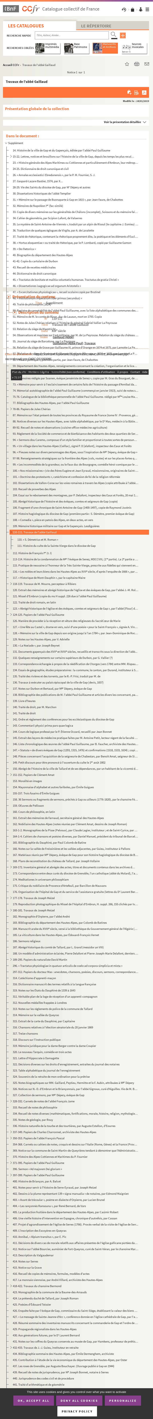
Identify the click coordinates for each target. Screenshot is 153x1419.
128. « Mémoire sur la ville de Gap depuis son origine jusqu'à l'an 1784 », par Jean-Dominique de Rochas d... (75, 633)
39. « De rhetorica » (24, 249)
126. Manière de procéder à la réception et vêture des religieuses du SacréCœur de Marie (66, 621)
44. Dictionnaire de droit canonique (34, 273)
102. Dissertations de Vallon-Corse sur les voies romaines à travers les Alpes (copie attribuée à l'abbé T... (75, 483)
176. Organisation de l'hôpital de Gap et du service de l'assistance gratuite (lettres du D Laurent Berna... (75, 892)
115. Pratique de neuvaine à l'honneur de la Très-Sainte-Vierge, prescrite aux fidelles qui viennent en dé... (75, 565)
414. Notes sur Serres (25, 1261)
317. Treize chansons (25, 1033)
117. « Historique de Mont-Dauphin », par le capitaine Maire (49, 578)
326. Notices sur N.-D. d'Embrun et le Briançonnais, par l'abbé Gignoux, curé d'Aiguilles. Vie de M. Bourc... (75, 1089)
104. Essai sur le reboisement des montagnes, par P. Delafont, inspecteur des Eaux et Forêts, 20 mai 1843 (75, 495)
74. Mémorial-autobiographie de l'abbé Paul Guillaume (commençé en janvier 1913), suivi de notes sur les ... (75, 390)
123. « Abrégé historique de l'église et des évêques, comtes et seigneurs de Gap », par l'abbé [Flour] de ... (75, 608)
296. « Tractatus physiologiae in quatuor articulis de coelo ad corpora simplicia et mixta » (67, 966)
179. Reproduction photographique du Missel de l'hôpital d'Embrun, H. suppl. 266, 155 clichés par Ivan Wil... (75, 904)
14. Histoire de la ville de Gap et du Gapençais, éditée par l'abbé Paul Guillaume (61, 150)
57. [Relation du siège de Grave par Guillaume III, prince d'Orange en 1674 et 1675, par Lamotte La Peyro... (75, 353)
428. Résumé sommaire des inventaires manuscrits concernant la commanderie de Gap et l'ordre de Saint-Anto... (75, 1323)
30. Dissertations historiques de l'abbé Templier (42, 193)
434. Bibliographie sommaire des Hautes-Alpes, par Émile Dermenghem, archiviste (63, 1354)
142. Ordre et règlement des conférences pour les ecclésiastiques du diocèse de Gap (63, 719)
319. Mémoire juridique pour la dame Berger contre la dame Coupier (54, 1046)
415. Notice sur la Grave (27, 1267)
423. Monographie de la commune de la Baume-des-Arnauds (50, 1292)
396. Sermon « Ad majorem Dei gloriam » (37, 1169)
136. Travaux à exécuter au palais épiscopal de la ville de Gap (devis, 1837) (58, 682)
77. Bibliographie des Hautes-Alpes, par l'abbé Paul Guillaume (51, 403)
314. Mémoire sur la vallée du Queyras (36, 1015)
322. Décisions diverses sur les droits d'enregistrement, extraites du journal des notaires (66, 1064)
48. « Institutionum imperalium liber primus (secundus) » (47, 298)
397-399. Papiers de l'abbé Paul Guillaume (38, 1175)
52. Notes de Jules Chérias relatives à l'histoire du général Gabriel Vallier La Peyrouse (65, 323)
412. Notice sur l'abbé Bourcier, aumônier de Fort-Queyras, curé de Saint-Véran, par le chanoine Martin (75, 1249)
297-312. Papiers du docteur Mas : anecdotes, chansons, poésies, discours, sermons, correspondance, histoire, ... (75, 972)
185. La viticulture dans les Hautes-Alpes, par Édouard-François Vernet (56, 935)
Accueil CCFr (11, 65)
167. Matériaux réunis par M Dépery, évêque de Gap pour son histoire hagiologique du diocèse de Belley (75, 855)
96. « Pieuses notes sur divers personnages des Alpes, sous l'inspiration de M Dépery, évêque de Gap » (75, 452)
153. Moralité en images (27, 781)
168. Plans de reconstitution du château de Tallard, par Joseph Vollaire (56, 861)
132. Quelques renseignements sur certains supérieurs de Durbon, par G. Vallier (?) (63, 658)
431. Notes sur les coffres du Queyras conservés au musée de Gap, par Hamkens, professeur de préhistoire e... (75, 1341)
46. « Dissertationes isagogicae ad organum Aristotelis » (47, 286)
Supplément (15, 143)
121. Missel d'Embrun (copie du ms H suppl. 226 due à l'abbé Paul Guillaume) (60, 596)
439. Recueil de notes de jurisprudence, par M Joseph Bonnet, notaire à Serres (61, 1372)
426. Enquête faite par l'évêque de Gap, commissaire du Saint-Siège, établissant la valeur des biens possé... (75, 1311)
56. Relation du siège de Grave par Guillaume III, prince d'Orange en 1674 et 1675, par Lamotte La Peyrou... (75, 347)
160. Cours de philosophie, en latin (34, 812)
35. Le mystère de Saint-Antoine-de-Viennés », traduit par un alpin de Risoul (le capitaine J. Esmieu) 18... (75, 224)
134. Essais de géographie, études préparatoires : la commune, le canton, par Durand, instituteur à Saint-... (75, 670)
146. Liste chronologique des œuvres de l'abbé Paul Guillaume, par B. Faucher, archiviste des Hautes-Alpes (75, 744)
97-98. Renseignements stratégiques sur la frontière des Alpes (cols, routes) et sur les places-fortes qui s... (75, 458)
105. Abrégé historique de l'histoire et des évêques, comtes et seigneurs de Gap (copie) (65, 501)
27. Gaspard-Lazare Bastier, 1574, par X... (38, 181)
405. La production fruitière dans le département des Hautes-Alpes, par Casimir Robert (65, 1212)
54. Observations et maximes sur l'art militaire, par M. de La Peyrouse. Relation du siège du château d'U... (75, 335)
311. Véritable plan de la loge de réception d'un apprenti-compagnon (55, 996)
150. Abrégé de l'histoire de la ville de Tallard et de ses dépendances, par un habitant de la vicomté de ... (75, 768)
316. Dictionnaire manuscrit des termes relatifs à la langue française (54, 984)
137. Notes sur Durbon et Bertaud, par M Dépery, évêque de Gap (52, 688)
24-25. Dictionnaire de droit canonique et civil (41, 169)
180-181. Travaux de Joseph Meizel (34, 910)
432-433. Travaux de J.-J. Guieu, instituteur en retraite (45, 1347)
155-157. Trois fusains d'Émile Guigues (36, 793)
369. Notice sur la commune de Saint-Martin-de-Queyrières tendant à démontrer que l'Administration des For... (75, 1150)
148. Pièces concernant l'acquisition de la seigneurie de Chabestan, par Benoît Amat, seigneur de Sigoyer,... (75, 756)
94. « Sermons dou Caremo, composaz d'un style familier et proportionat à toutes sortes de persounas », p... (75, 440)
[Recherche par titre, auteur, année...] (72, 35)
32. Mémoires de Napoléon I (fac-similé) (38, 206)
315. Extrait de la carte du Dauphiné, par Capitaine (44, 1021)
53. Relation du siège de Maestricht (34, 329)
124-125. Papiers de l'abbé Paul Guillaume (38, 615)
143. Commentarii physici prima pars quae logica (43, 725)
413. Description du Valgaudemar (33, 1255)
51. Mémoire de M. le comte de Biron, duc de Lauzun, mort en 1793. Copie (57, 316)
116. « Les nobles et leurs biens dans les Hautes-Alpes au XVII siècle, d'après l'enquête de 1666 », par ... (75, 571)
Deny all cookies (79, 1401)
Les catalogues (26, 26)
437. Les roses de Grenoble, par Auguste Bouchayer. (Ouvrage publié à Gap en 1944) (63, 1366)
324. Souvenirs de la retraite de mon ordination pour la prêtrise (51, 1076)
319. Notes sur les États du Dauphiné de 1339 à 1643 (44, 990)
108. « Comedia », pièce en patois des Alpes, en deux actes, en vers (53, 520)
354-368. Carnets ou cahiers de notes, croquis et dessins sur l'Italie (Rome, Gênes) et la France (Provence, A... (75, 1144)
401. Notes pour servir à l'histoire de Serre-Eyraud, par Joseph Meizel (55, 1187)
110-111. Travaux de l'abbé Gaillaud (35, 532)
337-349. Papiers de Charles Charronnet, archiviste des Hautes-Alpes (54, 1132)
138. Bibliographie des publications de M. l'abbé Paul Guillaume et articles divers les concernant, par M (75, 695)
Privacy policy (77, 1411)
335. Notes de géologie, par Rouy (33, 1120)
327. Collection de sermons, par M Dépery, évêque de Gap (48, 1095)
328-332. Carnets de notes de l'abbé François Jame (44, 1101)
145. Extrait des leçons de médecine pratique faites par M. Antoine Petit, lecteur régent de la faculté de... (75, 738)
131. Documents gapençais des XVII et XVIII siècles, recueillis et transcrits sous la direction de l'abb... (75, 651)
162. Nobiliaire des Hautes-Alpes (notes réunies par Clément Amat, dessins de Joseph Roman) (70, 824)
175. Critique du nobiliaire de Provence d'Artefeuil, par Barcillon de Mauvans (59, 886)
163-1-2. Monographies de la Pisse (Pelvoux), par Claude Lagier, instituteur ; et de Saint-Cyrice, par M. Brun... (75, 830)
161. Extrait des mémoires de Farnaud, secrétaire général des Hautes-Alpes (58, 818)
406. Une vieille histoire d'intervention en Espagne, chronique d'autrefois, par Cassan (65, 1218)
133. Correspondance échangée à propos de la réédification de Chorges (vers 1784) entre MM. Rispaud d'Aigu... (75, 664)
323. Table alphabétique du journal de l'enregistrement (46, 1070)
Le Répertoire (96, 26)
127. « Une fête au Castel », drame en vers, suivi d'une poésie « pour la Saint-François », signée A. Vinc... (75, 627)
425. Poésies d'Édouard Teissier (32, 1304)
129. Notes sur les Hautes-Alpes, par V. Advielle (41, 639)
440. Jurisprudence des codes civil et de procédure (43, 1378)
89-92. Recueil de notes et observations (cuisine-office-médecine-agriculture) (60, 427)
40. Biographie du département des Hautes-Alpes (43, 255)
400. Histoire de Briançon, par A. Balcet (37, 1181)
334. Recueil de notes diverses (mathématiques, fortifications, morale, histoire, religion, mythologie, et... (75, 1113)
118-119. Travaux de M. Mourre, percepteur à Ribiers (44, 584)
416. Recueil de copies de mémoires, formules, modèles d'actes (51, 1274)
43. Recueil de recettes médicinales (34, 267)
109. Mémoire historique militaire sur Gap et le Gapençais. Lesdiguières (56, 526)
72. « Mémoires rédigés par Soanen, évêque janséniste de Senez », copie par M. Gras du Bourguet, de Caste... (75, 378)
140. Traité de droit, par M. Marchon (34, 707)
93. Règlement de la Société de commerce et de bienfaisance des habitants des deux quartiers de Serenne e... (75, 434)
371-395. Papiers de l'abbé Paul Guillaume (38, 1163)
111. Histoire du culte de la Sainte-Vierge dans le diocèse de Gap (56, 546)
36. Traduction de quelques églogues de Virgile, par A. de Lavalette (53, 230)
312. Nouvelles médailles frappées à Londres (40, 1003)
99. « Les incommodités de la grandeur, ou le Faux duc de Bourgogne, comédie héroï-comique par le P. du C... (75, 464)
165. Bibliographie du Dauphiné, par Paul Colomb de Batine (49, 842)
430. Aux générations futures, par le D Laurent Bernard (46, 1335)
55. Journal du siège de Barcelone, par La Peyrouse (44, 341)
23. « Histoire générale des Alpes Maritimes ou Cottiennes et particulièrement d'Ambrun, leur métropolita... (75, 163)
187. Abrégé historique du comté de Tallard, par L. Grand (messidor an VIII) (58, 947)
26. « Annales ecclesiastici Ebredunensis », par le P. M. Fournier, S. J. (54, 175)
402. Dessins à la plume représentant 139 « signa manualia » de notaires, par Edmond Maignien (71, 1193)
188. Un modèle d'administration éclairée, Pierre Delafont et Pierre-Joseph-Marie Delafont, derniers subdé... (75, 953)
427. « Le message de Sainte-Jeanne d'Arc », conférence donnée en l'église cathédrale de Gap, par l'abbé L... (75, 1317)
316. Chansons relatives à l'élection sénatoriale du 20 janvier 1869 (53, 1027)
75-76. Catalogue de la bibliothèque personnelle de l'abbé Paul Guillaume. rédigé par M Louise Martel (75, 397)
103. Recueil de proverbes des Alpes (34, 489)
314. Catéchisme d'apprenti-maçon (34, 978)
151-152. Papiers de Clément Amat (33, 775)
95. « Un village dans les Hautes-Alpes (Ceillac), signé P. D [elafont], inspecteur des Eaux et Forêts (72, 446)
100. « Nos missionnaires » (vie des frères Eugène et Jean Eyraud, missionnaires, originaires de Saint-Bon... (75, 470)
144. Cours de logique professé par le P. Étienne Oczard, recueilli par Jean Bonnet (62, 732)
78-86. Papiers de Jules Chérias (31, 409)
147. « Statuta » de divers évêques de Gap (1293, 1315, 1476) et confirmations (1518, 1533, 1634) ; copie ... (75, 750)
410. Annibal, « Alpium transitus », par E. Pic (39, 1237)
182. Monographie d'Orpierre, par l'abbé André (41, 916)
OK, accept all (34, 1401)
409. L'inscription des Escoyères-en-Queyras (39, 1230)
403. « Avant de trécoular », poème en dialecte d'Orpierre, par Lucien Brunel (59, 1200)
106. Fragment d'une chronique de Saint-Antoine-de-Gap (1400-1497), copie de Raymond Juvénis (72, 507)
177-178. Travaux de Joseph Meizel (34, 898)
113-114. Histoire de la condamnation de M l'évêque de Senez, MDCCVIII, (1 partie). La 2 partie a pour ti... (75, 559)
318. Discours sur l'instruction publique (37, 1040)
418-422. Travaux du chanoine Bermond (37, 1286)
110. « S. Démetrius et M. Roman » (37, 539)
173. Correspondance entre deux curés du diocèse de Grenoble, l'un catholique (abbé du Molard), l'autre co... (75, 873)
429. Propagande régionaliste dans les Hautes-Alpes (44, 1329)
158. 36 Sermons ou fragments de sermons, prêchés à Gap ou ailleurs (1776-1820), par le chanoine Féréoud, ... (75, 799)
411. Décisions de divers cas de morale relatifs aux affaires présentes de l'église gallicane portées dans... (75, 1243)
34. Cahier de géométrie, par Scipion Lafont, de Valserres (47, 218)
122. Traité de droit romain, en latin (34, 602)
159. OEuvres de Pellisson (28, 805)
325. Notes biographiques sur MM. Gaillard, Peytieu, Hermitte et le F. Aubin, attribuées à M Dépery (73, 1083)
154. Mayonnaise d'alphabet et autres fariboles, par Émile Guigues (53, 787)
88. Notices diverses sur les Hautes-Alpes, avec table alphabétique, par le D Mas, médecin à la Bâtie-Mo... (75, 421)
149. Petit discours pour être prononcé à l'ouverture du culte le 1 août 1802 (59, 762)
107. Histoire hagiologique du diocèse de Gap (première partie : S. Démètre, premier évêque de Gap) (73, 514)
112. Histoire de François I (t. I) (32, 553)
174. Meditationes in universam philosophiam (41, 879)
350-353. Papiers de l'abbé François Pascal (39, 1138)
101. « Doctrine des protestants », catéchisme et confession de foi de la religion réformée (66, 477)
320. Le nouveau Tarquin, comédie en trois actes (42, 1052)
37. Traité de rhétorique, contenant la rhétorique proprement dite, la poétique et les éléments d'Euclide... (75, 236)
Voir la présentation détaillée (122, 122)
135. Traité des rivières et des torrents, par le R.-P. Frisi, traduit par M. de (56, 676)
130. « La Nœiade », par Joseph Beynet (36, 645)
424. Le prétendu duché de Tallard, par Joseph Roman (45, 1298)
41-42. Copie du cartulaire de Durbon (35, 261)
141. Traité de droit (24, 713)
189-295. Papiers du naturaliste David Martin (40, 959)
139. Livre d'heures (24, 701)
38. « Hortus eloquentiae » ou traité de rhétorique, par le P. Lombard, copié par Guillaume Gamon (72, 243)
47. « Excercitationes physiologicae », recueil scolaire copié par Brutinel (56, 292)
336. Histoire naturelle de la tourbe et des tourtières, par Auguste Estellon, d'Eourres (64, 1126)
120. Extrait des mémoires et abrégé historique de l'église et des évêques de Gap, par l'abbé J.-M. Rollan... (75, 590)
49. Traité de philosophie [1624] (32, 304)
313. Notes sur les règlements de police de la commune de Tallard (52, 1009)
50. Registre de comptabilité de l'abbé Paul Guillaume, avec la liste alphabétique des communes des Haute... (75, 310)
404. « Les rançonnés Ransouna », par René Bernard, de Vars (49, 1206)
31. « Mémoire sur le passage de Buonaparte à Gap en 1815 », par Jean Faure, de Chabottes (68, 199)
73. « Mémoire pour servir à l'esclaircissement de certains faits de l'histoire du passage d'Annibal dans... (75, 384)
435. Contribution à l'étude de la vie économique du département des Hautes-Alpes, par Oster (70, 1360)
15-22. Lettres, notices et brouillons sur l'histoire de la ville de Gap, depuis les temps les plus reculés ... (74, 156)
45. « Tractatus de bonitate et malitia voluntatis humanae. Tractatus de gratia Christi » (66, 280)
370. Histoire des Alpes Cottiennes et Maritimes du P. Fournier (50, 1157)
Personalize (123, 1401)
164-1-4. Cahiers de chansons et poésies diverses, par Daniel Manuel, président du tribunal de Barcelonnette (75, 836)
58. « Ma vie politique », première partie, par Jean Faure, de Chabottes (55, 360)
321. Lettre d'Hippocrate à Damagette (36, 1058)
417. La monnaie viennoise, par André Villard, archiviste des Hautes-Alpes (58, 1280)
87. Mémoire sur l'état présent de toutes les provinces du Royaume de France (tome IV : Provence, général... (75, 415)
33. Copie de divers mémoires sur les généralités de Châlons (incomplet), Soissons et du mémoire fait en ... (75, 212)
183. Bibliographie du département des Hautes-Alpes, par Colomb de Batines (60, 922)
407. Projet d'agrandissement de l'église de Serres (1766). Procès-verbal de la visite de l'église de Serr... (75, 1224)
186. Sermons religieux (26, 941)
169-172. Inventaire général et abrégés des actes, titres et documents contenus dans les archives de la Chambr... (74, 867)
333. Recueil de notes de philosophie (35, 1107)
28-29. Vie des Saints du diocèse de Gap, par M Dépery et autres (51, 187)
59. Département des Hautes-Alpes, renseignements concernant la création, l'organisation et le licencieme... (75, 366)
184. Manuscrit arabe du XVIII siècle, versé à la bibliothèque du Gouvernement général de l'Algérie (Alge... (75, 929)
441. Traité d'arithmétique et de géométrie (38, 1384)
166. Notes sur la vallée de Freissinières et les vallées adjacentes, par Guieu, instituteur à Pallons (71, 849)
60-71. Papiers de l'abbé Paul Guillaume (37, 372)
